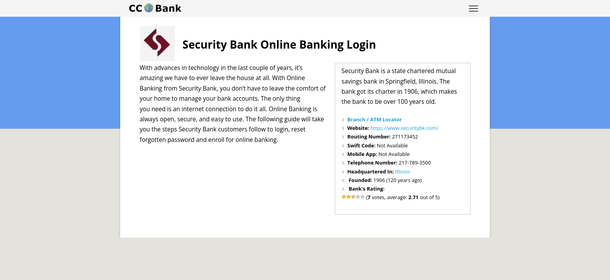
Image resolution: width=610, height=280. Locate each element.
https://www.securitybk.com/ (404, 127)
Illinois (402, 171)
